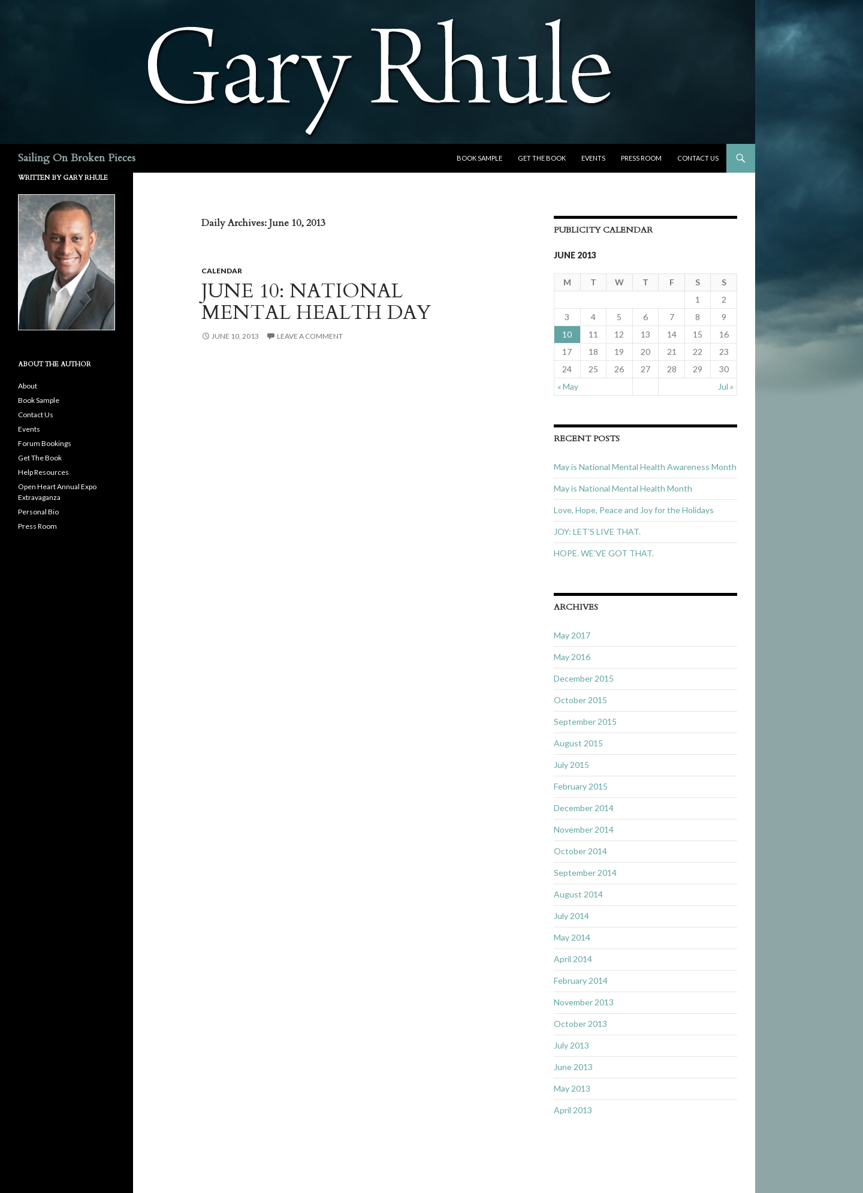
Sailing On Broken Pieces (76, 157)
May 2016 (572, 657)
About (27, 385)
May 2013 (572, 1088)
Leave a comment (310, 336)
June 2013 (573, 1067)
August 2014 (578, 894)
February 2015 (581, 786)
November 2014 (584, 829)
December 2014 (584, 808)
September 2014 (585, 872)
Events (593, 158)
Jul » (726, 386)
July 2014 (571, 916)
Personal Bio (38, 511)
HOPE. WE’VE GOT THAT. (604, 553)
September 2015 (585, 721)
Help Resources (43, 472)
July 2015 (571, 765)
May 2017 (572, 635)
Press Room (641, 158)
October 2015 (580, 700)
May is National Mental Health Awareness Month (645, 467)
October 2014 (580, 851)
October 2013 (580, 1024)
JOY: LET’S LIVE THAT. (597, 531)
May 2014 (572, 937)
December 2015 (584, 678)
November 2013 (584, 1002)
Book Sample (479, 158)
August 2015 (578, 743)
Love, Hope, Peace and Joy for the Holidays (634, 510)
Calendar (221, 270)
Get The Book (542, 158)
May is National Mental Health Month (623, 488)
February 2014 (581, 980)
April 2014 (573, 959)
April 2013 (573, 1110)
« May (567, 386)
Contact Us (698, 158)
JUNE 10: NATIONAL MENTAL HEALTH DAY (316, 302)
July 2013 (571, 1045)
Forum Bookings (44, 443)
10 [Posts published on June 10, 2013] (567, 334)
